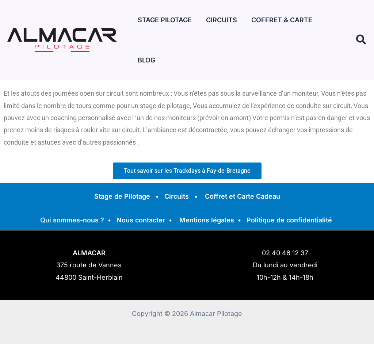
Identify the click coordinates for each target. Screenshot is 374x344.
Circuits (176, 196)
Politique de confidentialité (289, 220)
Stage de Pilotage (122, 196)
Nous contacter (141, 220)
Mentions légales (206, 220)
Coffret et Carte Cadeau (242, 196)
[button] (361, 20)
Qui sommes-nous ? (72, 220)
